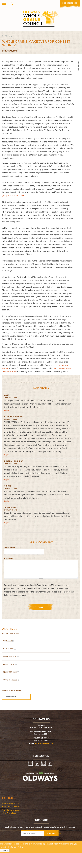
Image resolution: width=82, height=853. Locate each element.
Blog (10, 36)
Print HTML (78, 95)
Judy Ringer (10, 507)
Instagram (43, 763)
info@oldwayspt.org (44, 743)
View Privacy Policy (10, 803)
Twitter (78, 82)
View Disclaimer (9, 813)
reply (6, 410)
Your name (10, 547)
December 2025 (10, 672)
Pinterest (50, 763)
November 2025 (10, 680)
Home (4, 36)
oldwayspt (40, 777)
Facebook (78, 76)
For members (69, 3)
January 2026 (9, 664)
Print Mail (78, 101)
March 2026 (8, 649)
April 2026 (7, 641)
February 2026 (9, 656)
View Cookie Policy (10, 806)
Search (11, 3)
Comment (9, 558)
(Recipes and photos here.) (13, 195)
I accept (5, 850)
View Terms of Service (11, 810)
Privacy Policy (17, 847)
